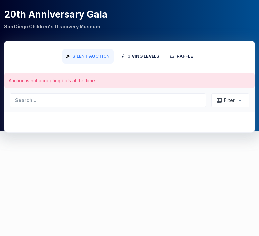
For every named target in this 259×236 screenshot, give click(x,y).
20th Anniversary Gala (55, 14)
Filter (226, 100)
